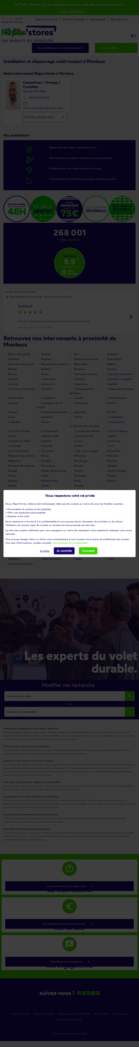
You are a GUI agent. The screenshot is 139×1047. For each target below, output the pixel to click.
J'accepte (88, 550)
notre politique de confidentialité (69, 542)
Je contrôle (64, 550)
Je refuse (44, 551)
